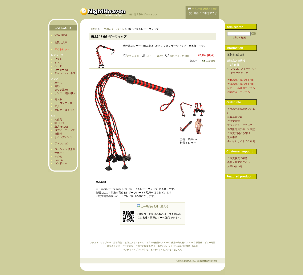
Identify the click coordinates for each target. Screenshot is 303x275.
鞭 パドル (59, 123)
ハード (58, 66)
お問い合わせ (164, 246)
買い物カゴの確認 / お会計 (185, 246)
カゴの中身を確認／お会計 (204, 8)
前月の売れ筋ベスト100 (157, 242)
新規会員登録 (113, 246)
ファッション (62, 143)
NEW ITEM (60, 35)
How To (58, 160)
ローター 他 (61, 69)
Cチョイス (131, 56)
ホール (58, 82)
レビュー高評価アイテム (241, 88)
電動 (57, 86)
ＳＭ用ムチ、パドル (112, 29)
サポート (59, 152)
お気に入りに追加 (177, 56)
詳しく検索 (240, 37)
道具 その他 (61, 126)
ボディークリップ (64, 130)
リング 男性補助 (64, 93)
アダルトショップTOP (100, 242)
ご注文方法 (127, 246)
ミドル (58, 62)
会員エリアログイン (238, 162)
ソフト (58, 59)
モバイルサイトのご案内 (241, 141)
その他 (58, 156)
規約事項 (232, 137)
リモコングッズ (63, 103)
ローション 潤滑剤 (64, 149)
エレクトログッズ (64, 109)
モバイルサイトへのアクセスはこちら (164, 250)
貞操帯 (58, 133)
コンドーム (60, 163)
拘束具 (58, 119)
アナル (58, 106)
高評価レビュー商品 (205, 242)
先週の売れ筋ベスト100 (182, 242)
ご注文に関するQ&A (145, 246)
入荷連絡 (209, 60)
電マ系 (58, 99)
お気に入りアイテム (134, 242)
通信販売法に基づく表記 (241, 129)
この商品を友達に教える (153, 206)
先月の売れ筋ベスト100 (240, 80)
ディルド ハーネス (64, 73)
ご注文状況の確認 (237, 158)
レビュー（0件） (153, 56)
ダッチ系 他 (61, 89)
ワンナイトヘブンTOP (133, 250)
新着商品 (117, 242)
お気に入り (60, 42)
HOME (93, 29)
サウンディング (63, 137)
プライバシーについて (239, 125)
